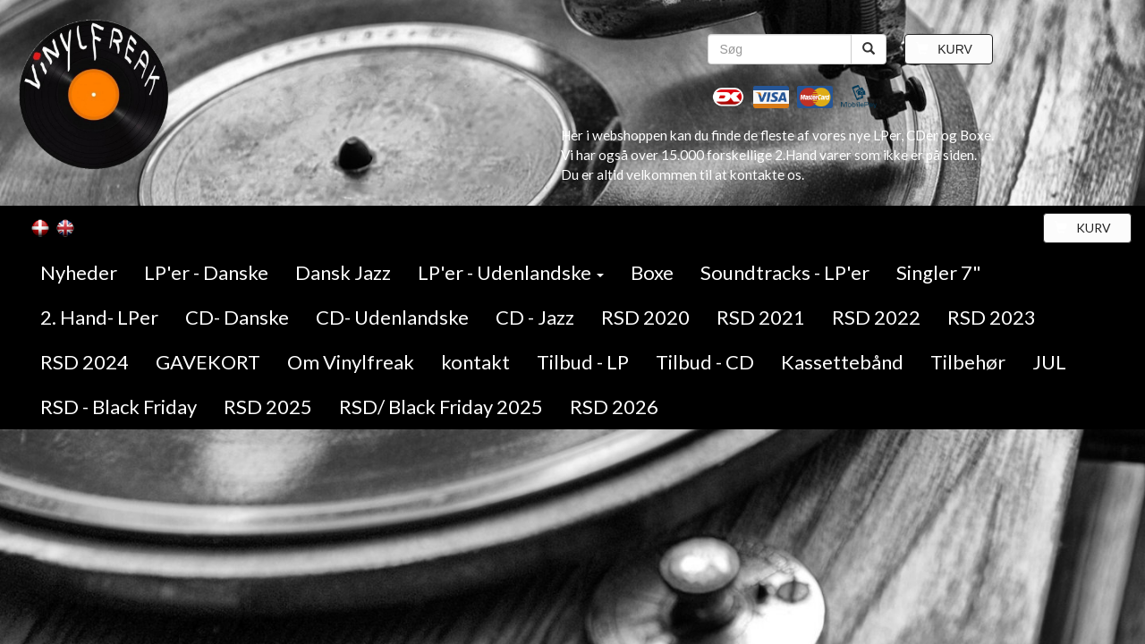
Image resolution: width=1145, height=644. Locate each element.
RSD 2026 (614, 406)
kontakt (475, 362)
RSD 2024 (84, 362)
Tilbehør (967, 362)
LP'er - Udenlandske (511, 272)
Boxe (652, 272)
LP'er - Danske (206, 272)
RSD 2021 (761, 317)
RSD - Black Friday (118, 406)
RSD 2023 (991, 317)
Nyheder (78, 272)
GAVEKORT (208, 362)
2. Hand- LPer (99, 317)
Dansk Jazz (343, 272)
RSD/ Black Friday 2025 (441, 406)
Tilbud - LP (583, 362)
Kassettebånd (842, 362)
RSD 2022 (876, 317)
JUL (1049, 362)
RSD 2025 (268, 406)
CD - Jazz (535, 317)
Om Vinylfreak (350, 362)
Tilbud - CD (705, 362)
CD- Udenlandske (392, 317)
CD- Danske (237, 317)
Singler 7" (938, 272)
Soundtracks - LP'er (784, 272)
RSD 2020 (645, 317)
